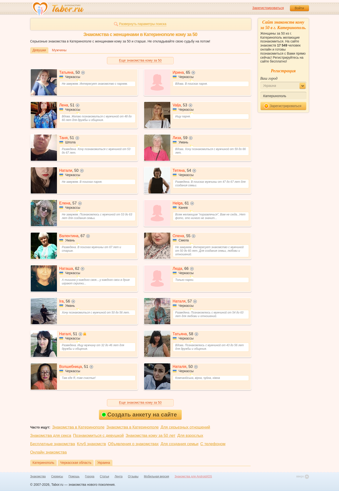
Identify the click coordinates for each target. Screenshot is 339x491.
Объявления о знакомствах (133, 444)
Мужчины (59, 50)
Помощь (74, 476)
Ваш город (269, 78)
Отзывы (133, 476)
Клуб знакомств (91, 444)
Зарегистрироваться (268, 8)
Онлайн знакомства (48, 452)
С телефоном (212, 444)
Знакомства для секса (50, 435)
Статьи (104, 476)
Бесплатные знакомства (52, 444)
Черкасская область (75, 463)
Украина (103, 463)
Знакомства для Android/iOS (193, 476)
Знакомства (38, 476)
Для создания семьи (179, 444)
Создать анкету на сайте (139, 414)
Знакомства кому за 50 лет (150, 435)
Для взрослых (190, 435)
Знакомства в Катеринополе (78, 427)
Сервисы (57, 476)
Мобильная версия (156, 476)
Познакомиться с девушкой (98, 435)
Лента (118, 476)
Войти (299, 8)
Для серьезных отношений (185, 427)
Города (89, 476)
